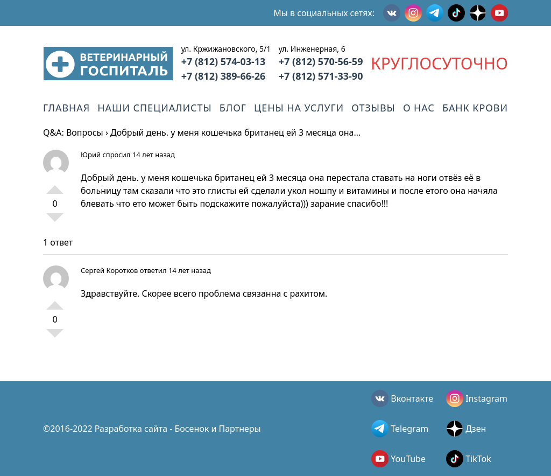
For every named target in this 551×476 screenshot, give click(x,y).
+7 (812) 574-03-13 (223, 61)
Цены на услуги (299, 107)
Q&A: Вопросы (73, 132)
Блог (233, 107)
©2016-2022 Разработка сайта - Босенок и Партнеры (152, 429)
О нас (419, 107)
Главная (66, 107)
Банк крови (475, 107)
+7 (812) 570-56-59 (321, 61)
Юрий (91, 154)
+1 (54, 185)
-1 (54, 221)
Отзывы (373, 107)
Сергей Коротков (109, 270)
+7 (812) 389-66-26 (223, 75)
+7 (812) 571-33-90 (321, 75)
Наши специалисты (154, 107)
